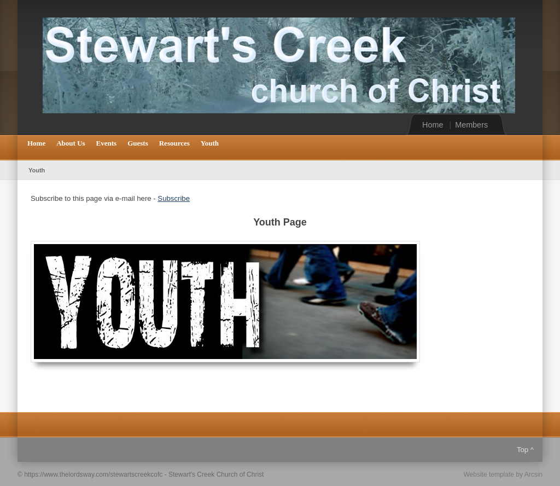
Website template (488, 474)
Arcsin (533, 474)
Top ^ (525, 449)
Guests (137, 143)
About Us (70, 143)
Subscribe (174, 198)
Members (471, 124)
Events (106, 143)
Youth (210, 143)
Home (432, 124)
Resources (174, 143)
